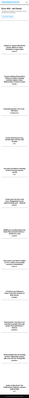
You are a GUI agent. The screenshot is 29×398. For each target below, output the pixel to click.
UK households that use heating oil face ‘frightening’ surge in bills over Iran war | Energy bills (14, 356)
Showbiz (14, 297)
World (14, 205)
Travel (14, 84)
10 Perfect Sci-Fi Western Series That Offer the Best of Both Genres (14, 293)
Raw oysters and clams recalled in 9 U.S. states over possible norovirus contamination (14, 262)
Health (14, 266)
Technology (14, 113)
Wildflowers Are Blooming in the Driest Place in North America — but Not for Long (14, 232)
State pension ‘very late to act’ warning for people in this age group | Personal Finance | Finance (14, 324)
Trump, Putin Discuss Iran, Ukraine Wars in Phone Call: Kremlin (14, 139)
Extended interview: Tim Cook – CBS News (14, 110)
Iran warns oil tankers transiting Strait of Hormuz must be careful (14, 170)
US (14, 143)
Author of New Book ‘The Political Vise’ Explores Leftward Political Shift (14, 387)
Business (14, 329)
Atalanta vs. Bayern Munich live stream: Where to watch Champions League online (14, 47)
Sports (14, 51)
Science (14, 235)
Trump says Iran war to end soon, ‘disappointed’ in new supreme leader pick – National (14, 201)
